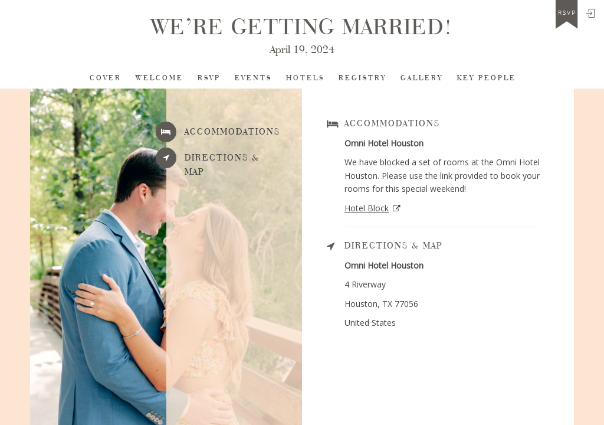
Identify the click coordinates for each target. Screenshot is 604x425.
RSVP (209, 78)
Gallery (422, 78)
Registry (362, 78)
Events (253, 78)
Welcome (159, 78)
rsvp (567, 13)
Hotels (305, 78)
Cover (106, 78)
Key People (486, 78)
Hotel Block (366, 208)
